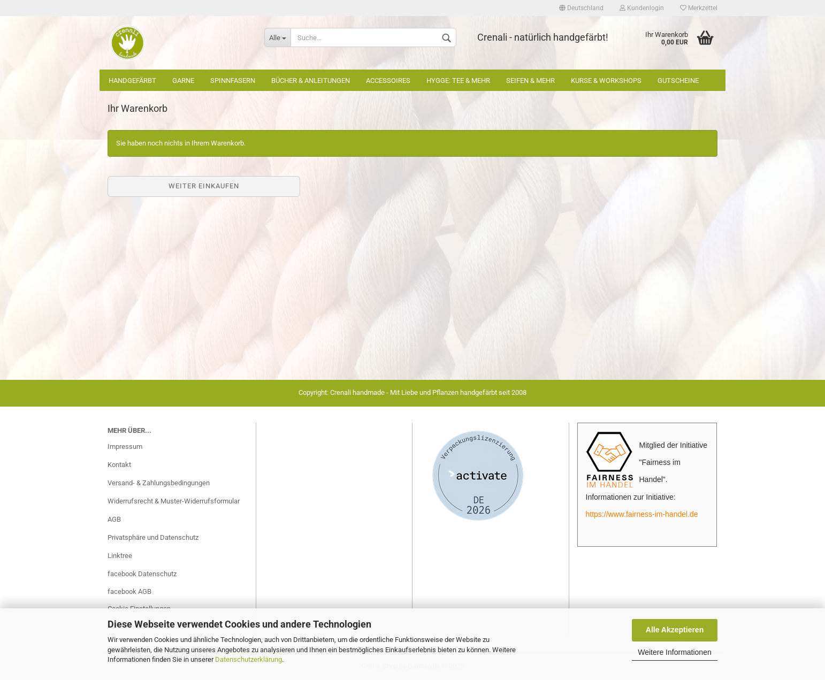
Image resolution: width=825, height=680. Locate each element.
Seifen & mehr (530, 81)
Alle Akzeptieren (675, 629)
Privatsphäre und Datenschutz (153, 537)
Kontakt (119, 465)
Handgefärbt (132, 81)
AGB (114, 519)
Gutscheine (678, 81)
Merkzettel (698, 8)
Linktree (120, 556)
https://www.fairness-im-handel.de (642, 514)
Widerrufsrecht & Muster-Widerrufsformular (174, 501)
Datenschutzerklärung (248, 659)
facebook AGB (129, 591)
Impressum (125, 446)
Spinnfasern (232, 81)
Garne (183, 81)
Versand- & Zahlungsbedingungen (159, 483)
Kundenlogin (642, 8)
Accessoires (388, 81)
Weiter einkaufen (204, 186)
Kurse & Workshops (606, 81)
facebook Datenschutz (142, 574)
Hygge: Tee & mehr (458, 81)
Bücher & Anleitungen (310, 81)
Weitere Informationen (674, 652)
